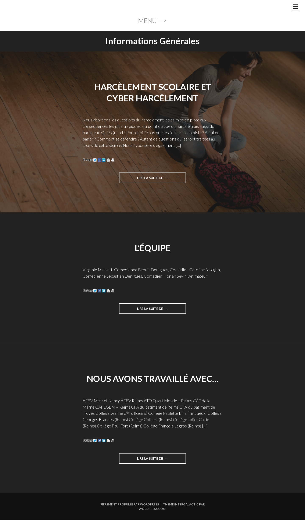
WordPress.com (152, 509)
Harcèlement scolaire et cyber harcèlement (152, 92)
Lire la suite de (152, 179)
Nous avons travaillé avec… (152, 378)
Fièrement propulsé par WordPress (129, 505)
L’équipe (152, 247)
